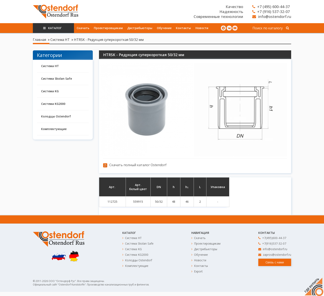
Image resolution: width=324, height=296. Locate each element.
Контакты (183, 28)
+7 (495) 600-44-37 (271, 6)
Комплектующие (54, 129)
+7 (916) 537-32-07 (271, 11)
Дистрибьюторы (139, 28)
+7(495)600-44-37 (272, 238)
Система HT (60, 39)
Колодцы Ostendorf (56, 116)
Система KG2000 (53, 104)
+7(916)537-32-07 (272, 243)
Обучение (164, 28)
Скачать (83, 28)
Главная (39, 39)
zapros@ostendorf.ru (274, 255)
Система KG (50, 91)
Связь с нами (275, 262)
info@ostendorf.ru (271, 16)
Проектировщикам (108, 28)
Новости (201, 28)
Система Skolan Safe (56, 79)
